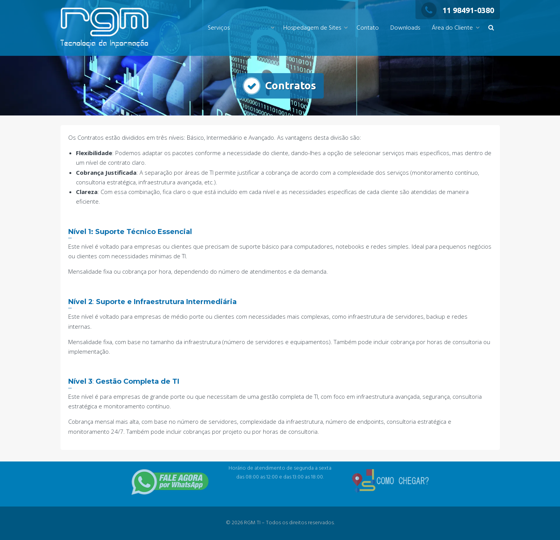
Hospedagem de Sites (312, 28)
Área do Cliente (452, 28)
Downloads (405, 28)
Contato (368, 28)
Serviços (219, 28)
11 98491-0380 (457, 10)
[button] (491, 28)
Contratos (254, 28)
